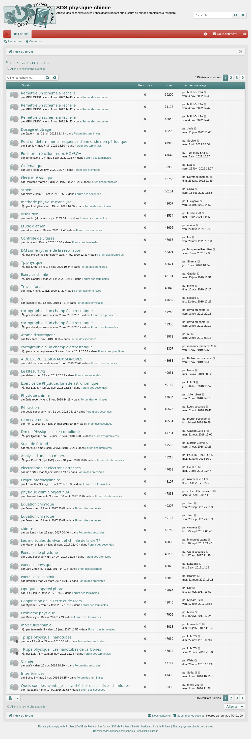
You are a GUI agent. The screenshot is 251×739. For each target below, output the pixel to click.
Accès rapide (8, 35)
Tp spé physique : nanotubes (46, 637)
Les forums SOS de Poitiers (113, 726)
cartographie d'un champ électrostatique (57, 310)
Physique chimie (35, 395)
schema (28, 189)
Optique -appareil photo (42, 588)
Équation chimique (37, 504)
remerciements (34, 419)
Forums (23, 34)
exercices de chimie (38, 576)
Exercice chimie (34, 274)
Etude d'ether (33, 225)
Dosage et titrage (36, 129)
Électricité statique (37, 177)
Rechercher (15, 41)
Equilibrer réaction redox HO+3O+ (51, 153)
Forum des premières (87, 169)
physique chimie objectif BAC (46, 491)
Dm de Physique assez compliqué (50, 431)
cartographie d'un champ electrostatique (57, 346)
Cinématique (32, 165)
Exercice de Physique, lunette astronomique (59, 383)
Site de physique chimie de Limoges (193, 726)
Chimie (27, 661)
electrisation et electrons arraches (51, 467)
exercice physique (36, 564)
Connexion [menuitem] (245, 35)
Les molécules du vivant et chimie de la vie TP (61, 540)
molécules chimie (36, 624)
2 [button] (231, 77)
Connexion (36, 41)
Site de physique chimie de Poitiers (151, 726)
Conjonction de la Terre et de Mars (51, 600)
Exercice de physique (39, 552)
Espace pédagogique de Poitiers (56, 726)
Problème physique (38, 612)
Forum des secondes (95, 97)
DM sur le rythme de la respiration (51, 250)
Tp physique (31, 262)
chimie (27, 528)
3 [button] (237, 77)
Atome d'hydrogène (38, 334)
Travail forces (32, 286)
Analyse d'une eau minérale (45, 455)
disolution (29, 213)
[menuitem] (205, 34)
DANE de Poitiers (86, 726)
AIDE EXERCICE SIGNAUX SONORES (51, 358)
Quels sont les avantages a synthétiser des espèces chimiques (75, 685)
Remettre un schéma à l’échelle (48, 92)
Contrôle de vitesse (38, 238)
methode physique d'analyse (46, 201)
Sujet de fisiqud (34, 443)
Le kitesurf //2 (33, 371)
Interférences (32, 673)
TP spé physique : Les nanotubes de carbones (61, 649)
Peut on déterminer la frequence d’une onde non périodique (74, 141)
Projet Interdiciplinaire (40, 479)
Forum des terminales (87, 133)
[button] (242, 78)
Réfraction (30, 407)
